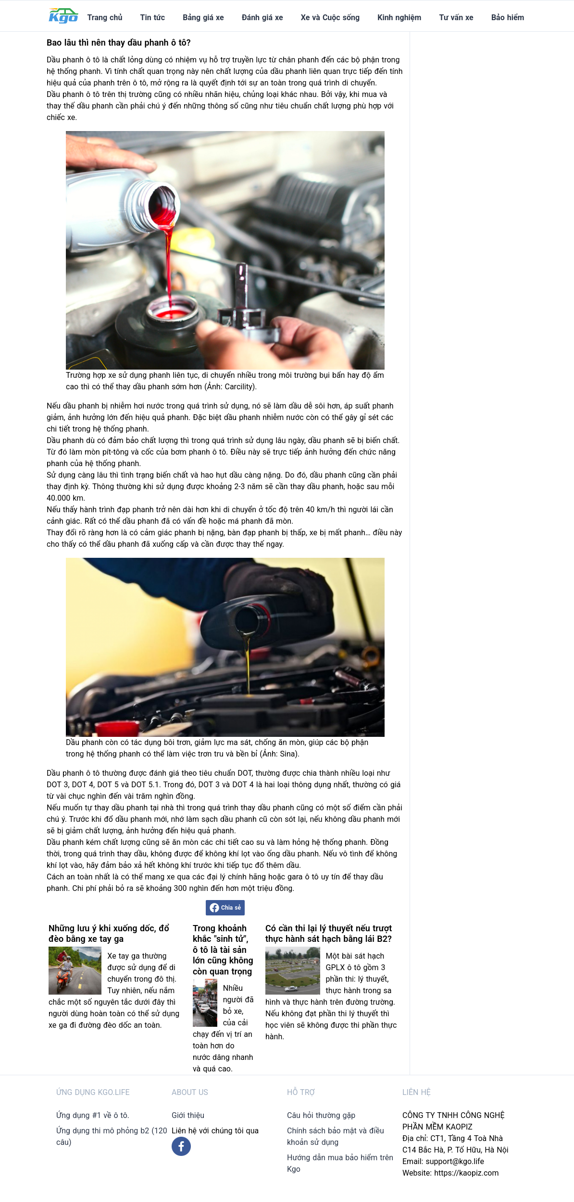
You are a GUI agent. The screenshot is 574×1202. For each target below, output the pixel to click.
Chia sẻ (225, 908)
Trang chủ (104, 17)
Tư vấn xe (456, 17)
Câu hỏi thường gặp (321, 1115)
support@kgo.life (454, 1161)
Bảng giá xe (203, 17)
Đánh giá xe (262, 17)
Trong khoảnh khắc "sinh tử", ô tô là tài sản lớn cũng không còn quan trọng (223, 949)
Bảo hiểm (507, 17)
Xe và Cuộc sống (330, 17)
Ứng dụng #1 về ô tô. (92, 1115)
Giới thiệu (188, 1115)
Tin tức (152, 17)
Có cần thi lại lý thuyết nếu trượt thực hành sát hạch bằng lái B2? (328, 933)
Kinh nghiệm (399, 17)
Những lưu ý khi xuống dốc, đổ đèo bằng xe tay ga (109, 933)
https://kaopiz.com (466, 1173)
